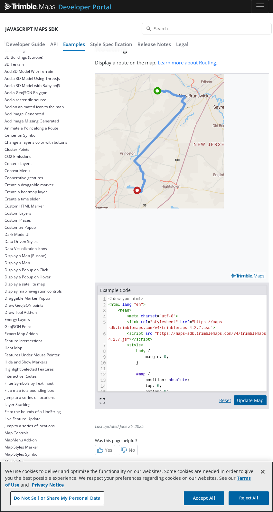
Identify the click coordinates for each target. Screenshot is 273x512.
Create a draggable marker (29, 185)
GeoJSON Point (18, 326)
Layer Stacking (18, 404)
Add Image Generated (24, 114)
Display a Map (17, 263)
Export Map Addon (21, 333)
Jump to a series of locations (30, 397)
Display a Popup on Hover (28, 277)
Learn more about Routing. (187, 62)
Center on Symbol (20, 135)
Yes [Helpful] (104, 450)
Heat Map (13, 348)
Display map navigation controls (33, 291)
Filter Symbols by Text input (29, 383)
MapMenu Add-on (21, 440)
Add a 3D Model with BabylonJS (32, 85)
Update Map (250, 400)
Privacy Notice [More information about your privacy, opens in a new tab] (48, 485)
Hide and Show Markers (26, 362)
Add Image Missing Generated (32, 121)
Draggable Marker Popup (27, 298)
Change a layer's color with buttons (36, 142)
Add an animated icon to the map (34, 107)
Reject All (248, 498)
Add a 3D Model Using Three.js (32, 78)
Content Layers (18, 163)
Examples (74, 44)
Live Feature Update (23, 418)
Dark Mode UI (17, 234)
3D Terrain (14, 64)
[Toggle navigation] (260, 6)
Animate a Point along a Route (31, 128)
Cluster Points (17, 149)
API (54, 44)
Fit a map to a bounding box (29, 390)
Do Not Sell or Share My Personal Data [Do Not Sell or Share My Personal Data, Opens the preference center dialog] (57, 498)
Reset (225, 400)
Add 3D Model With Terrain (29, 71)
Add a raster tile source (25, 99)
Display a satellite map (25, 284)
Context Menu (17, 170)
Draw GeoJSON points (24, 305)
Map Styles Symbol (21, 454)
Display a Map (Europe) (25, 255)
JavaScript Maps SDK (31, 29)
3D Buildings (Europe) (24, 57)
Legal (182, 44)
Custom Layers (18, 213)
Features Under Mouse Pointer (32, 355)
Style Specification (111, 44)
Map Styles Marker (21, 447)
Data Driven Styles (21, 241)
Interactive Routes (21, 376)
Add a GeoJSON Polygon (26, 92)
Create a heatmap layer (26, 192)
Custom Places (18, 220)
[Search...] (207, 28)
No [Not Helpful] (127, 450)
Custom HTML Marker (24, 206)
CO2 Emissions (18, 156)
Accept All (204, 498)
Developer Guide (25, 44)
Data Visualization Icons (26, 248)
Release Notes (154, 44)
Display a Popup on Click (26, 270)
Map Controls (17, 433)
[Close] (263, 472)
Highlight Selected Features (29, 369)
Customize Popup (20, 227)
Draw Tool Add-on (21, 312)
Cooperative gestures (24, 177)
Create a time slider (22, 199)
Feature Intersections (23, 340)
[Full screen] (102, 400)
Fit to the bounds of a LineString (33, 411)
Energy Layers (17, 319)
